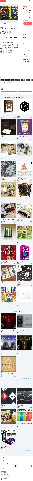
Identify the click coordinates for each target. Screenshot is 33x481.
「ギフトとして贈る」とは (27, 29)
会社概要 (2, 474)
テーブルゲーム (29, 5)
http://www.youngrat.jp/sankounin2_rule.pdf (6, 52)
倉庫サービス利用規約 (9, 474)
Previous (1, 13)
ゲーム (24, 5)
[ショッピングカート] (30, 1)
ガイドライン (2, 475)
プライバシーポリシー (7, 475)
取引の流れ (25, 54)
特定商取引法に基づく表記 (26, 59)
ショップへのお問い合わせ (26, 61)
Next (16, 13)
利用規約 (5, 474)
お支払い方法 (25, 56)
